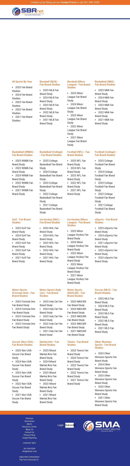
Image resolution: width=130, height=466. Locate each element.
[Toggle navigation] (116, 11)
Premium (29, 418)
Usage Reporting (29, 438)
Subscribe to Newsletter (29, 457)
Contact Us (29, 432)
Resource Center (29, 427)
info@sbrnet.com (29, 451)
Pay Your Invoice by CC (29, 460)
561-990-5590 (29, 449)
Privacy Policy (29, 435)
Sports (29, 424)
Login (60, 425)
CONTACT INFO (29, 443)
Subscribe (69, 425)
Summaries (29, 421)
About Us (29, 429)
